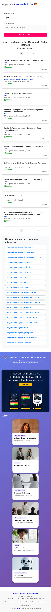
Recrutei (18, 608)
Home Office (21, 599)
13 (34, 54)
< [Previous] (12, 54)
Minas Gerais (20, 602)
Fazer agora (25, 384)
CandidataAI (11, 599)
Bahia (34, 602)
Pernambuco (42, 602)
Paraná (28, 602)
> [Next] (38, 54)
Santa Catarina (39, 599)
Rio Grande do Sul (25, 605)
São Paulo (29, 599)
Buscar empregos (25, 34)
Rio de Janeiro (9, 602)
